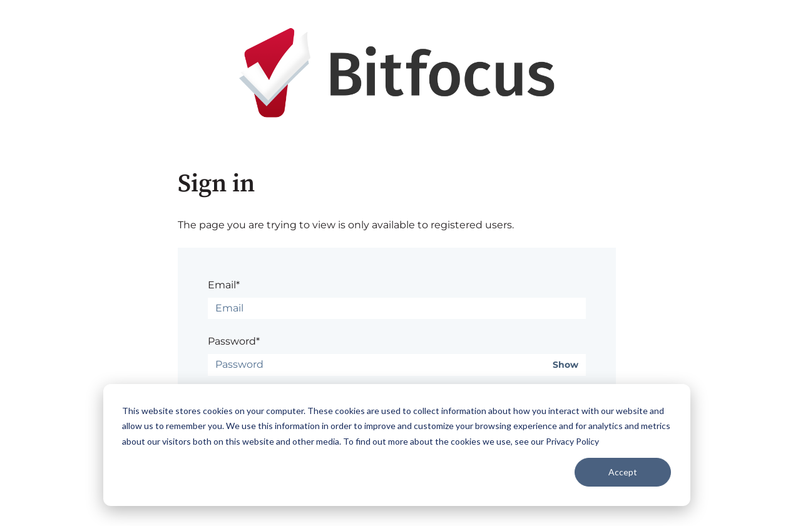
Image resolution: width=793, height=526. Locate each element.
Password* (234, 341)
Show (565, 365)
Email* (224, 285)
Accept (622, 472)
